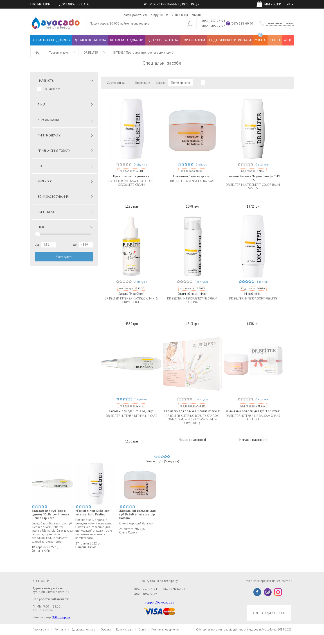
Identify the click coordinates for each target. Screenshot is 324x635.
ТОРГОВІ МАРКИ (193, 40)
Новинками (142, 83)
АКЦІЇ (288, 40)
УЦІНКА (260, 38)
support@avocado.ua (159, 602)
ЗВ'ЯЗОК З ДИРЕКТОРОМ (269, 613)
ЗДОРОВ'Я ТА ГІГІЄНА (163, 40)
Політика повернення (165, 629)
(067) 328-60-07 (242, 23)
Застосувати (64, 257)
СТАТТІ (275, 40)
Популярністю (180, 83)
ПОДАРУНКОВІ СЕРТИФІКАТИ (230, 40)
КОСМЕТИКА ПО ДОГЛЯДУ (51, 40)
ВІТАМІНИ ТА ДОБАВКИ (126, 40)
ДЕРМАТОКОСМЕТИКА (90, 40)
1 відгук (201, 164)
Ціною (160, 83)
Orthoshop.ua (61, 617)
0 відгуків (140, 164)
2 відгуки (140, 399)
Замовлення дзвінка (280, 23)
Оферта (106, 629)
